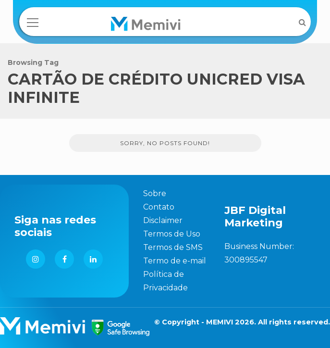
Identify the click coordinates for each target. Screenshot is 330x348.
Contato (158, 206)
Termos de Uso (171, 233)
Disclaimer (163, 220)
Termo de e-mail (174, 260)
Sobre (154, 193)
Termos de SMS (173, 247)
